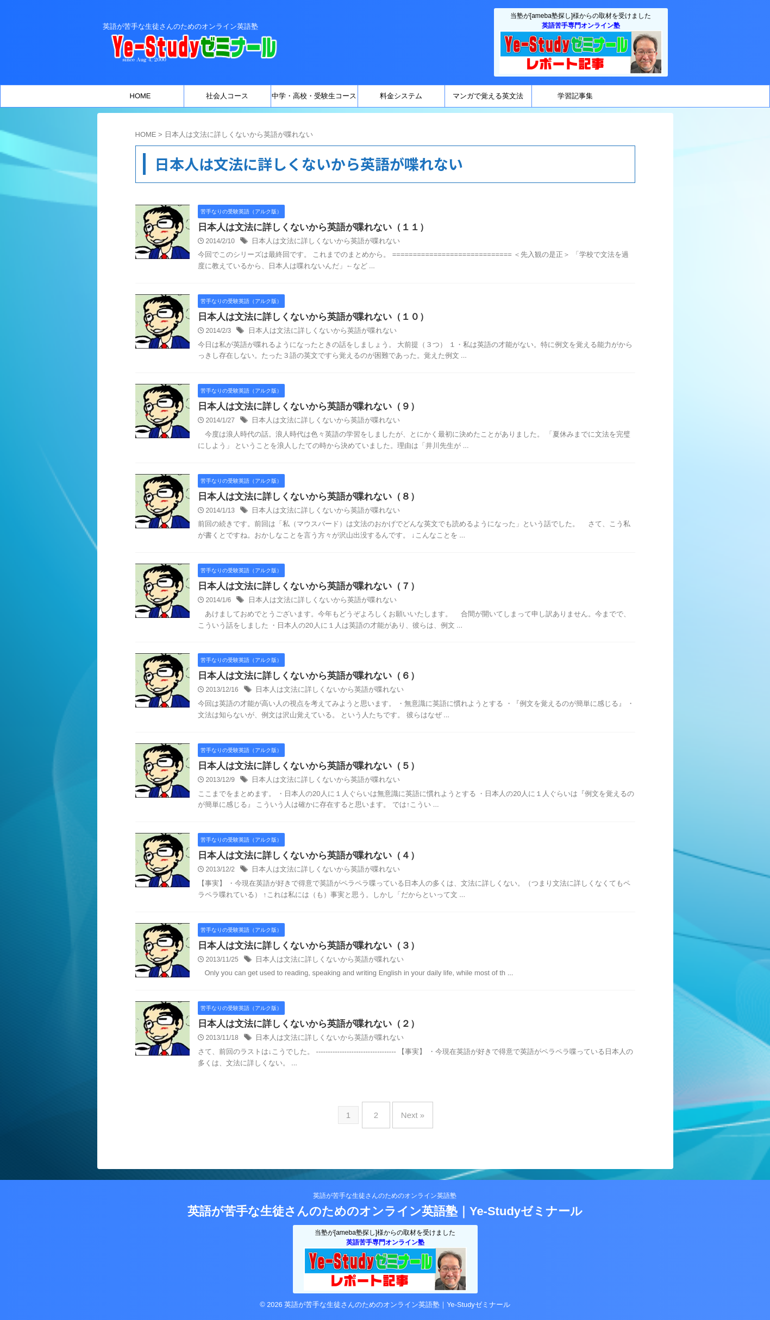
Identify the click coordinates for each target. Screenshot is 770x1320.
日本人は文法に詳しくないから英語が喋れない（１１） (306, 227)
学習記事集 (575, 96)
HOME (140, 96)
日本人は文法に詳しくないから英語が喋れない (320, 242)
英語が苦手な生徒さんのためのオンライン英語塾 (384, 1195)
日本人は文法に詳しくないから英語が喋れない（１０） (306, 318)
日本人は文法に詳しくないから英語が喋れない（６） (302, 680)
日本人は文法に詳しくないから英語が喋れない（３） (302, 952)
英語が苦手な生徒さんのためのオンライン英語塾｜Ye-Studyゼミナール (385, 1211)
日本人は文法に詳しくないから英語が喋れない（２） (302, 1032)
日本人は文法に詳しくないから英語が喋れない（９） (302, 408)
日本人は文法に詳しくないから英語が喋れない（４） (302, 862)
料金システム (401, 96)
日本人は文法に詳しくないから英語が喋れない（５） (302, 771)
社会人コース (227, 96)
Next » (410, 1119)
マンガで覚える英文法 (488, 96)
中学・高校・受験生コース (314, 96)
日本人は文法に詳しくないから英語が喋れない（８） (302, 499)
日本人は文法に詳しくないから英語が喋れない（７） (302, 590)
